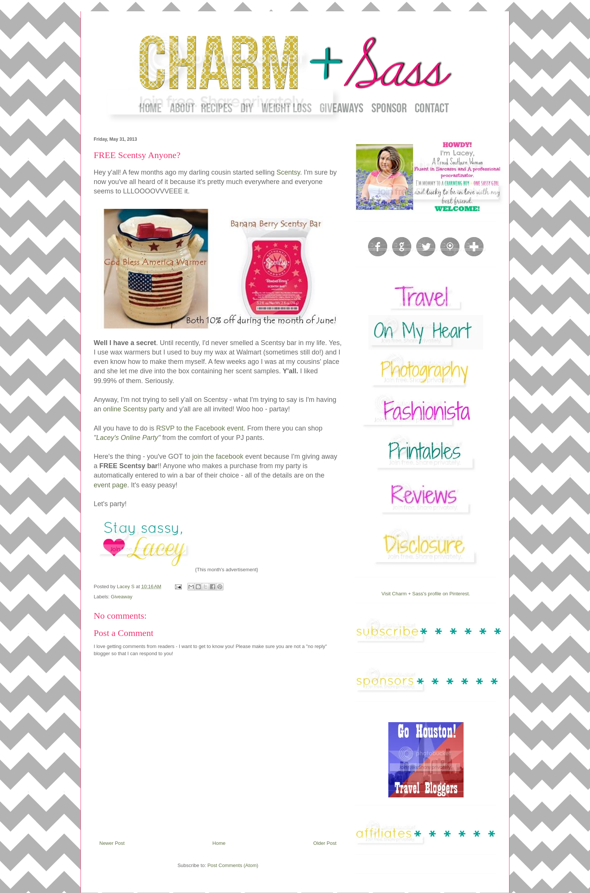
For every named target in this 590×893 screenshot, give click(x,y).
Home (219, 843)
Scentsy (288, 172)
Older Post (324, 843)
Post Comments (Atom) (232, 865)
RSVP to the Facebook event (199, 428)
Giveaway (121, 596)
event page (110, 485)
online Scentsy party (133, 409)
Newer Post (112, 843)
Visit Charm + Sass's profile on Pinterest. (426, 593)
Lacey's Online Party (127, 437)
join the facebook (216, 456)
